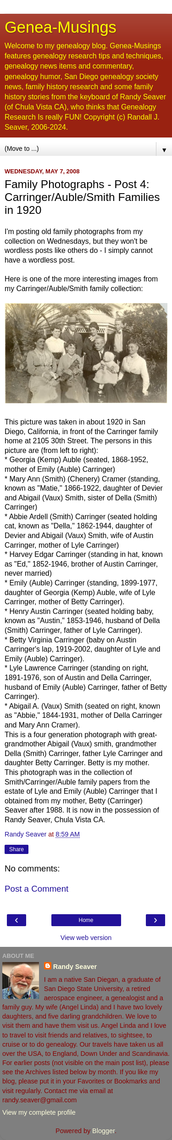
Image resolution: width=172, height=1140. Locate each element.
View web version (86, 937)
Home (85, 920)
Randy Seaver (75, 966)
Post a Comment (36, 889)
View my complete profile (39, 1112)
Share (16, 849)
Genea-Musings (61, 27)
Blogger (103, 1130)
